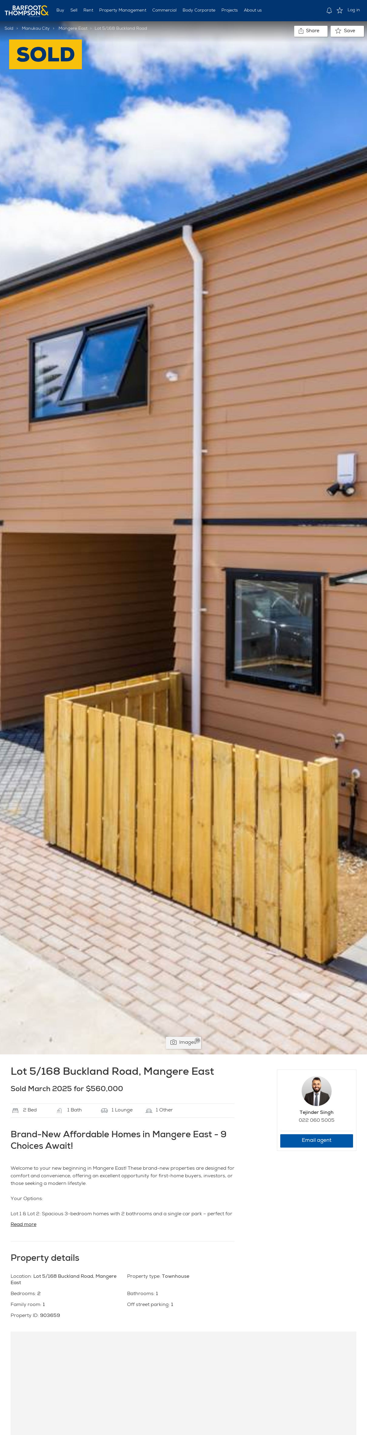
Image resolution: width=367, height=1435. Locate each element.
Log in (354, 10)
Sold (9, 29)
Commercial (164, 10)
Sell (73, 10)
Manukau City (36, 29)
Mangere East (73, 29)
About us (253, 10)
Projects (229, 10)
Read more (23, 1225)
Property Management (122, 10)
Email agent (317, 1140)
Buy (60, 10)
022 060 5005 (317, 1120)
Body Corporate (199, 10)
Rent (88, 10)
